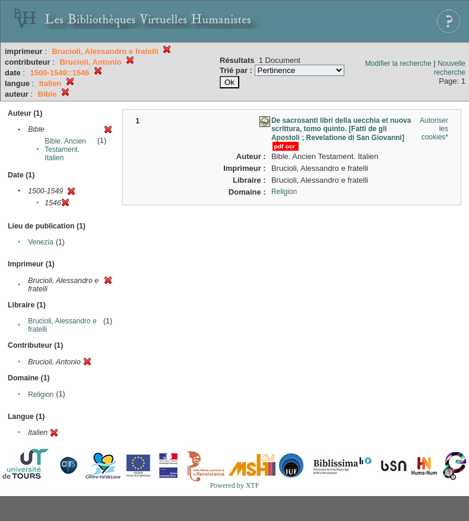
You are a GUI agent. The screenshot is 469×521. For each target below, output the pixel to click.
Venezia (40, 242)
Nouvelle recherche (449, 68)
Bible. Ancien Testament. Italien (65, 149)
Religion (40, 394)
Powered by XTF (234, 485)
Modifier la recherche (398, 63)
